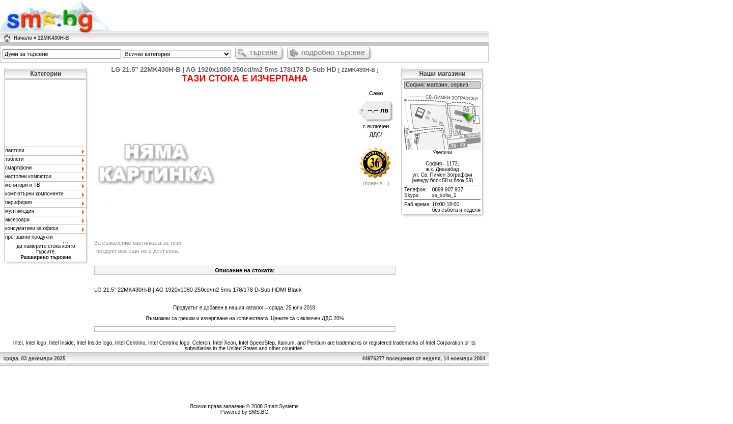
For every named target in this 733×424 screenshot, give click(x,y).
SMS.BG (258, 412)
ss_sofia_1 (444, 195)
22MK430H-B (53, 38)
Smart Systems (281, 406)
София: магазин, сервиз (442, 85)
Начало (23, 38)
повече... (375, 183)
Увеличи (442, 152)
